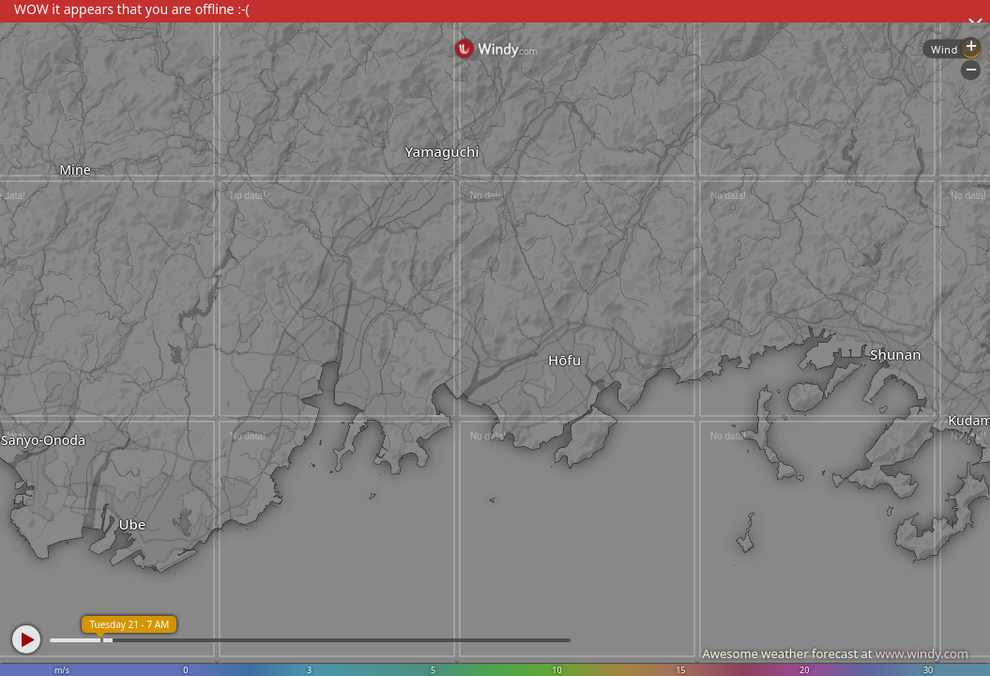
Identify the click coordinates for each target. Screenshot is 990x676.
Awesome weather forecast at (835, 653)
